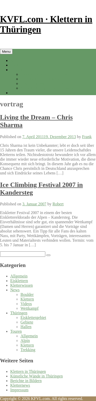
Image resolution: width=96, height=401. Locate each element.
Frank (87, 137)
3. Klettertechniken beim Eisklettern (50, 88)
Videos (26, 304)
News (14, 290)
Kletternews (20, 385)
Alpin (25, 340)
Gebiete (26, 322)
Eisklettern (19, 70)
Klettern (27, 299)
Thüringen (18, 313)
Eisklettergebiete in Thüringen (45, 74)
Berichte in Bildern (26, 93)
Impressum (19, 390)
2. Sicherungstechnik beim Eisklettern (51, 83)
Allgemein (19, 276)
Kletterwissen (21, 285)
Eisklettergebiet (33, 317)
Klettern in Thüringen (28, 65)
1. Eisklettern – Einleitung (41, 79)
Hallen (25, 327)
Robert (58, 204)
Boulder (27, 294)
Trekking (27, 350)
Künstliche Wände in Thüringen (36, 376)
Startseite (18, 60)
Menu (6, 51)
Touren (16, 331)
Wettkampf (29, 308)
